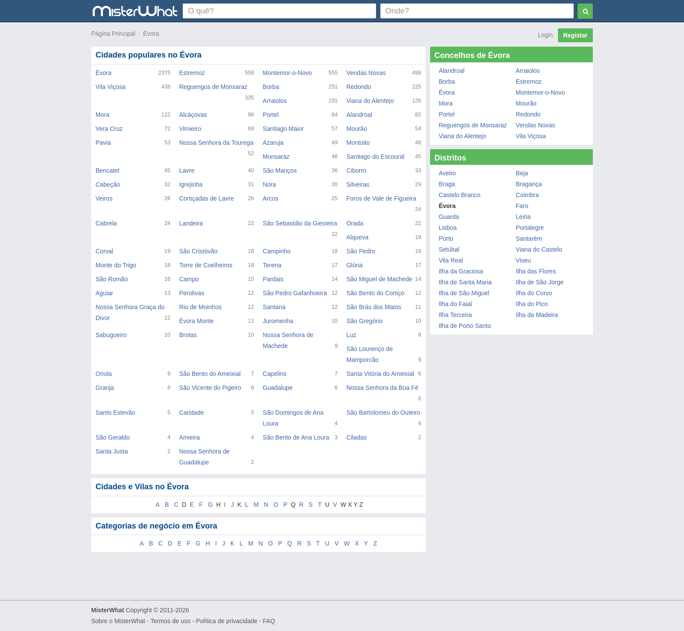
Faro (522, 205)
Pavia (103, 142)
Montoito (358, 142)
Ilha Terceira (455, 314)
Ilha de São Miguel (464, 293)
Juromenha (278, 320)
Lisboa (448, 227)
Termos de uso (170, 620)
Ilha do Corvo (534, 293)
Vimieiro (190, 128)
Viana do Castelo (539, 249)
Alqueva (357, 237)
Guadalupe (278, 387)
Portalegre (530, 227)
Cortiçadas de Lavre (206, 198)
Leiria (523, 216)
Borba (271, 86)
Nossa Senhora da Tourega (216, 142)
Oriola (104, 373)
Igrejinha (191, 184)
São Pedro (360, 251)
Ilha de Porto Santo (465, 325)
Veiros (104, 198)
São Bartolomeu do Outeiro (383, 412)
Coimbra (527, 194)
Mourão (356, 128)
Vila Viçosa (111, 86)
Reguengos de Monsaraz (213, 86)
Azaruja (273, 142)
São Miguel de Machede (379, 279)
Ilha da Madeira (537, 314)
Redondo (358, 86)
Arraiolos (275, 100)
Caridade (191, 412)
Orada (354, 223)
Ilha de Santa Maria (465, 282)
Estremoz (192, 72)
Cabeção (108, 184)
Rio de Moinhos (200, 307)
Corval (104, 251)
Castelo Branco (460, 194)
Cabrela (106, 223)
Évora (151, 33)
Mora (102, 114)
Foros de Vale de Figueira (381, 198)
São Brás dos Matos (373, 307)
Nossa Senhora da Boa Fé (382, 387)
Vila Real (451, 260)
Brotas (188, 334)
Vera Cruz (109, 128)
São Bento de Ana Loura (296, 437)
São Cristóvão (198, 251)
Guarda (449, 216)
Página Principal (113, 33)
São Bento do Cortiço (375, 293)
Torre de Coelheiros (206, 265)
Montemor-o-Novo (287, 72)
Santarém (529, 238)
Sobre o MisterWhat (118, 620)
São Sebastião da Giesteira (300, 223)
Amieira (189, 437)
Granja (105, 387)
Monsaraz (276, 156)
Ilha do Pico (531, 303)
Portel (271, 114)
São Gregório (364, 320)
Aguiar (104, 293)
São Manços (280, 170)
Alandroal (359, 114)
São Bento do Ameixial (210, 373)
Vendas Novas (366, 72)
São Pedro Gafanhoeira (295, 293)
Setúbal (449, 249)
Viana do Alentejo (370, 100)
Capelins (274, 373)
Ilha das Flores (536, 271)
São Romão (112, 279)
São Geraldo (113, 437)
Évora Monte (196, 320)
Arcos (270, 198)
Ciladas (356, 437)
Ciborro (356, 170)
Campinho (277, 251)
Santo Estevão (115, 412)
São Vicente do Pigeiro (210, 387)
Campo (189, 279)
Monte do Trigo (116, 265)
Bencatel (107, 170)
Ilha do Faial (455, 303)
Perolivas (192, 293)
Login (545, 34)
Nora (269, 184)
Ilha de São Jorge (540, 282)
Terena (272, 265)
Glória (354, 265)
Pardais (273, 279)
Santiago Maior (283, 128)
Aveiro (447, 173)
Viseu (523, 260)
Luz (351, 334)
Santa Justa (112, 451)
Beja (522, 173)
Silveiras (357, 184)
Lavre (187, 170)
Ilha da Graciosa (461, 271)
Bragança (529, 184)
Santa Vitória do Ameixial (380, 373)
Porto (446, 238)
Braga (447, 184)
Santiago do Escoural (375, 156)
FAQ (269, 620)
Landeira (191, 223)
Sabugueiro (111, 334)
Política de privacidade (226, 620)
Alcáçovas (193, 114)
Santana (274, 307)
